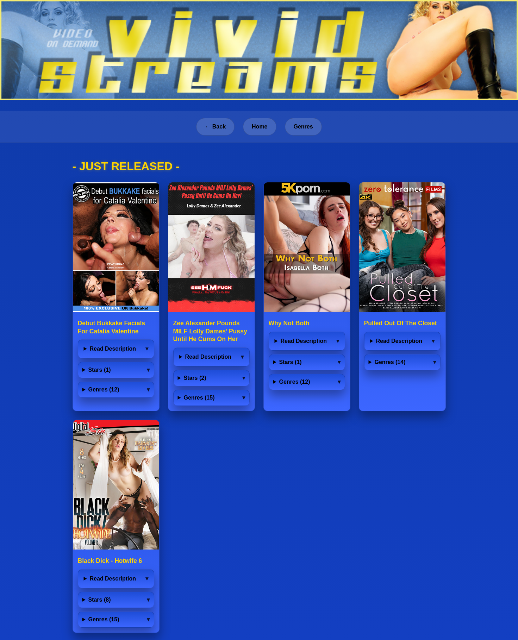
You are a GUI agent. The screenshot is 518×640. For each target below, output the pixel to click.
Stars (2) (194, 378)
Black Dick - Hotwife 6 (110, 560)
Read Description (112, 349)
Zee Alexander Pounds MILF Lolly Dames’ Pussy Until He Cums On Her (210, 331)
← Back (215, 127)
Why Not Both (289, 323)
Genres (303, 127)
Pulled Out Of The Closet (400, 323)
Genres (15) (198, 398)
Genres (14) (389, 362)
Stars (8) (99, 600)
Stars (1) (99, 370)
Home (259, 127)
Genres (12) (103, 390)
